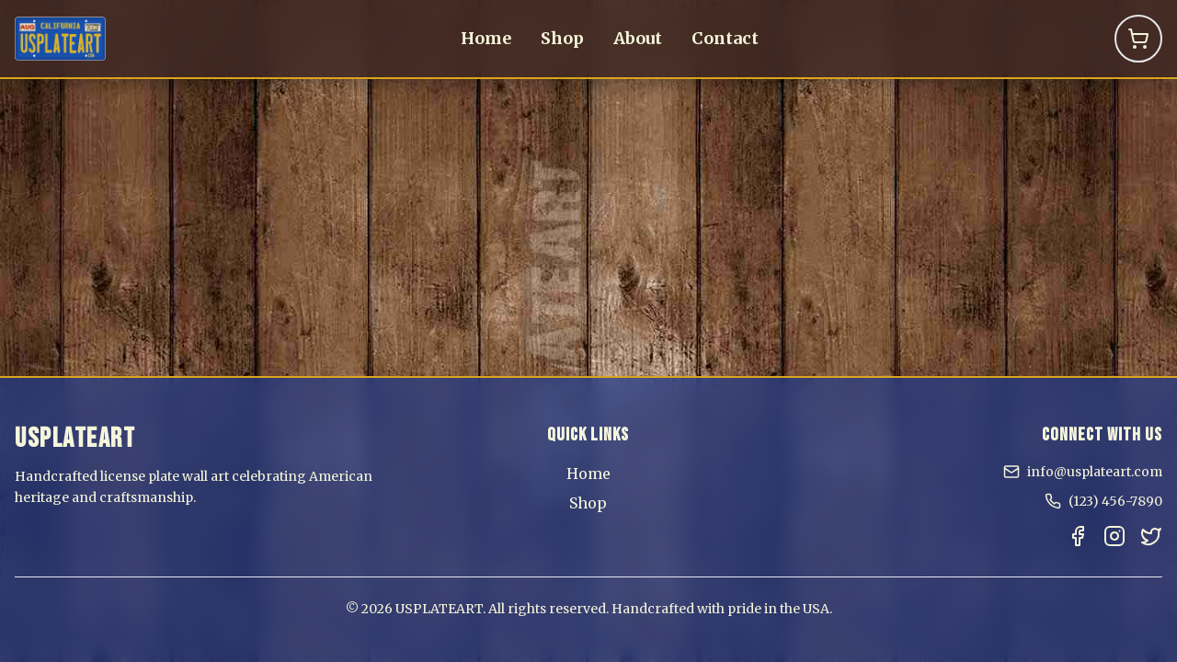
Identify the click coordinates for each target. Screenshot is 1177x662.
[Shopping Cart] (1138, 39)
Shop (562, 38)
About (637, 38)
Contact (725, 38)
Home (486, 38)
